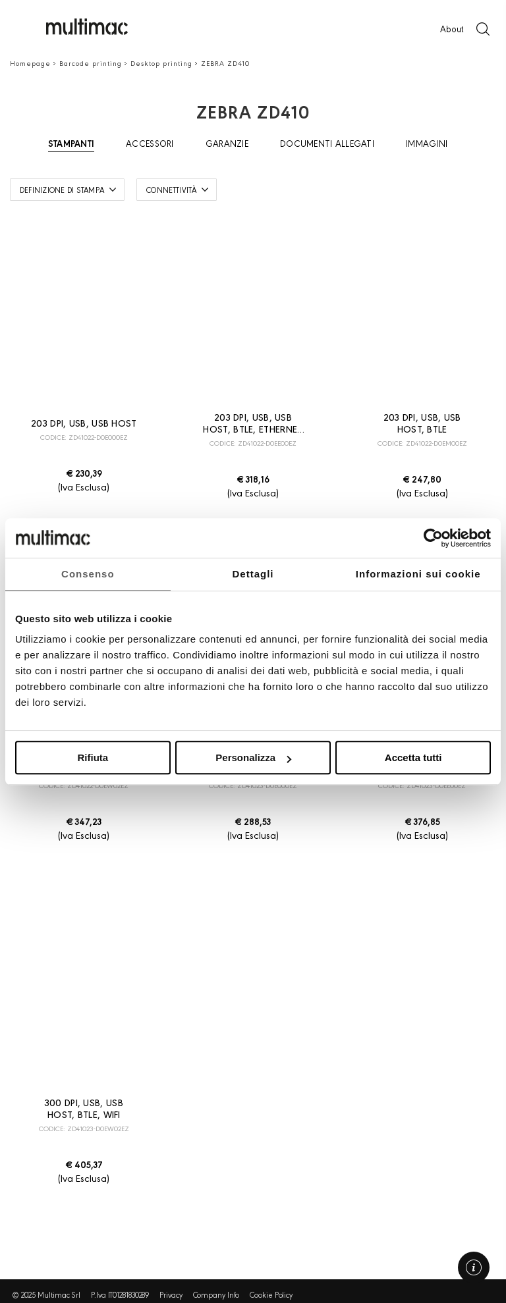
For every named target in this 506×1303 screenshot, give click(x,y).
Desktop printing (161, 63)
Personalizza (253, 757)
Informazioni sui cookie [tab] (418, 573)
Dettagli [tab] (253, 573)
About (451, 28)
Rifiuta (92, 757)
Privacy (170, 1294)
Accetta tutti (413, 757)
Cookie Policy (271, 1294)
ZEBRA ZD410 (225, 63)
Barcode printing (90, 63)
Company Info (216, 1294)
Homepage (30, 63)
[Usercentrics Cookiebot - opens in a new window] (433, 538)
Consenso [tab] (88, 573)
